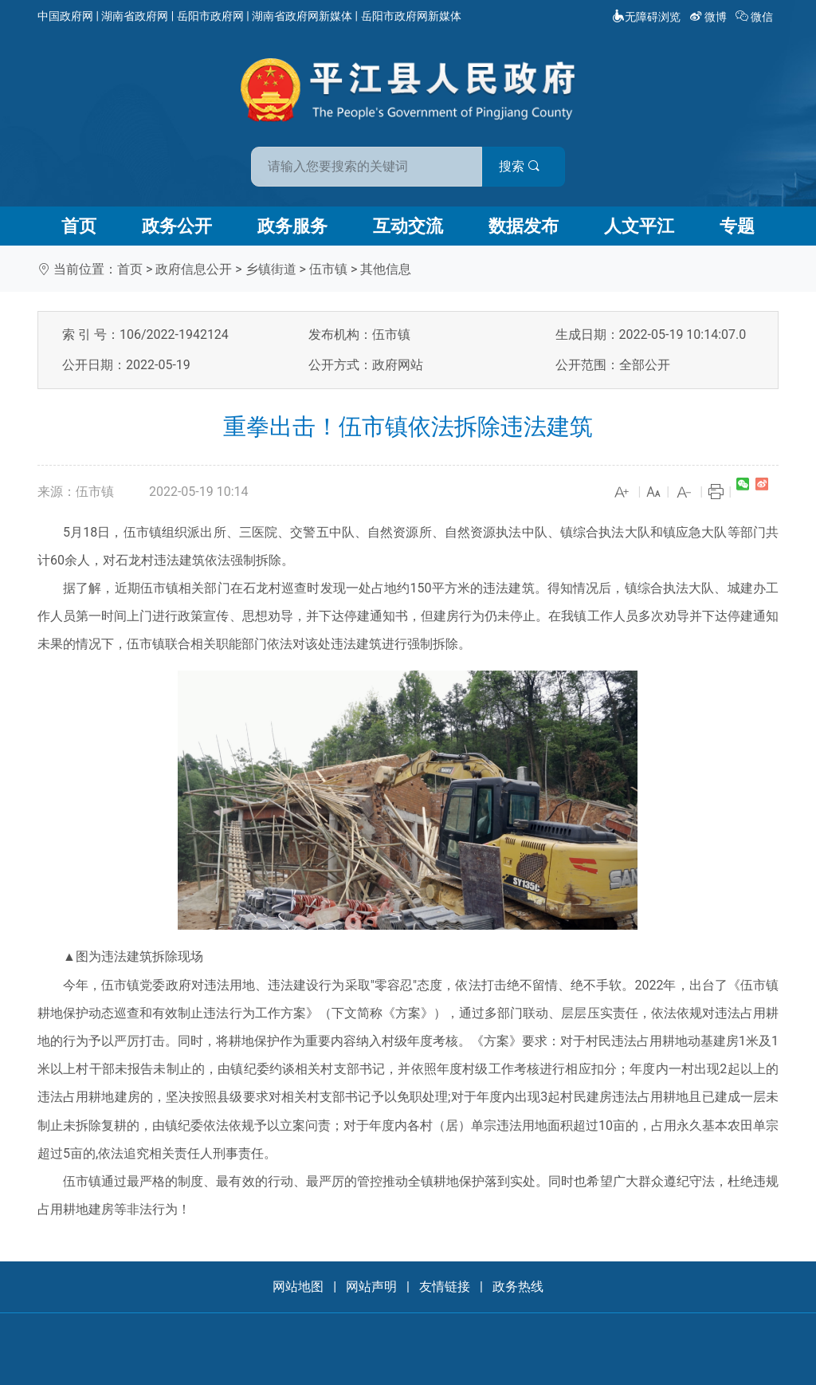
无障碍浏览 (646, 16)
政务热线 (517, 1286)
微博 (709, 16)
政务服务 (292, 226)
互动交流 (408, 226)
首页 (78, 226)
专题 (737, 226)
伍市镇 (328, 269)
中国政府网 (65, 16)
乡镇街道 (270, 269)
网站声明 (371, 1286)
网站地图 (298, 1286)
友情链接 (444, 1286)
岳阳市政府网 (210, 16)
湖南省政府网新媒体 (302, 16)
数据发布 (523, 226)
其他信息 (385, 269)
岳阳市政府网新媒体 (411, 16)
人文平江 (639, 226)
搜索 (522, 166)
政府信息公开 (193, 269)
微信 (756, 16)
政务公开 (177, 226)
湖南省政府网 (134, 16)
